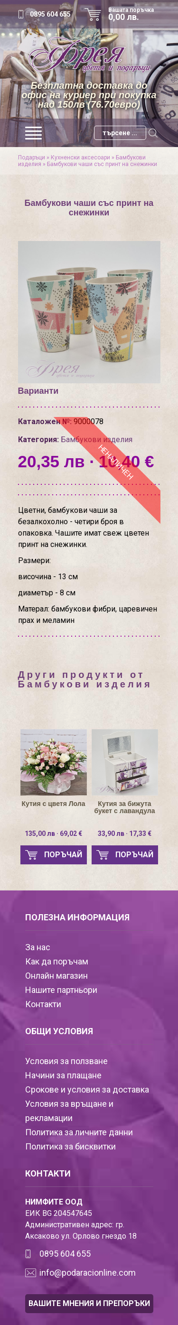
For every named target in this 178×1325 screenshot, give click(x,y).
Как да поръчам (56, 961)
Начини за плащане (63, 1075)
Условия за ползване (66, 1061)
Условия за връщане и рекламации (69, 1111)
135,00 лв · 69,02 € (53, 833)
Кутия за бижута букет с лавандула (124, 807)
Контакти (43, 1004)
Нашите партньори (61, 990)
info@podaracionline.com (87, 1273)
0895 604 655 (50, 14)
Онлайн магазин (56, 976)
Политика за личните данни (79, 1132)
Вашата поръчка (134, 14)
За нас (37, 947)
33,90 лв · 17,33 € (124, 833)
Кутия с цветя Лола (53, 803)
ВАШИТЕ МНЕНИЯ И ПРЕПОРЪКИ (89, 1303)
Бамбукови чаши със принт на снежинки (102, 164)
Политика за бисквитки (70, 1146)
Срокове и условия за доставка (87, 1089)
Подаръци (31, 157)
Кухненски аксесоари (80, 157)
